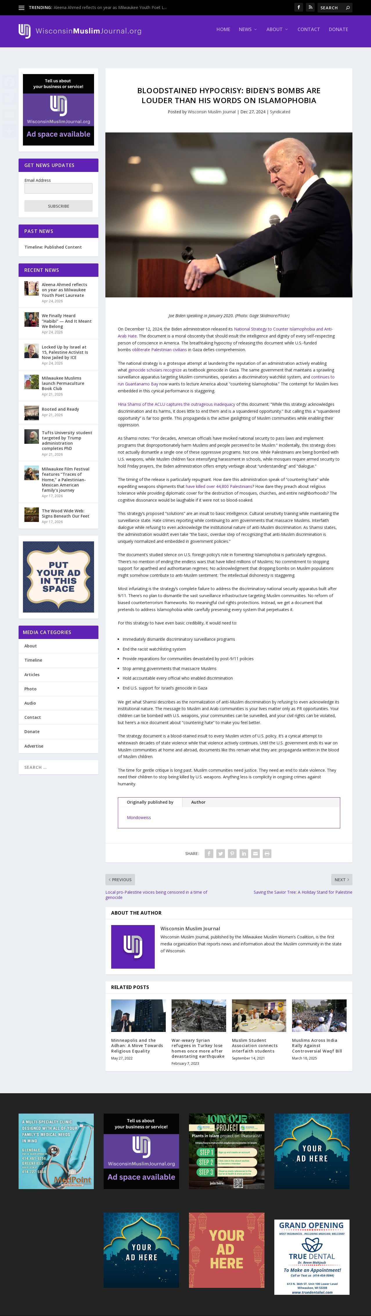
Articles (31, 669)
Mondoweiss (139, 812)
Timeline (33, 655)
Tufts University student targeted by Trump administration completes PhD (67, 435)
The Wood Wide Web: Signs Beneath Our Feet (65, 508)
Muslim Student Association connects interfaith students (255, 1040)
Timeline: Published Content (53, 242)
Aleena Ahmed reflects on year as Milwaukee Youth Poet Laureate (64, 284)
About (274, 34)
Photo (30, 683)
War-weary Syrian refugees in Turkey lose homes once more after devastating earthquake (198, 1043)
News (245, 34)
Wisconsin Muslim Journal (212, 106)
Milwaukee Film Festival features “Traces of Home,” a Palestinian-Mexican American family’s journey (65, 474)
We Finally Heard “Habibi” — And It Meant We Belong (67, 316)
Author (198, 797)
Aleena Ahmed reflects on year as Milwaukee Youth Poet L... (110, 7)
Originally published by (150, 797)
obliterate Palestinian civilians (159, 344)
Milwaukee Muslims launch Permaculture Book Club (63, 378)
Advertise (33, 741)
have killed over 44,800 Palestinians (219, 481)
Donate (338, 34)
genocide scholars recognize (155, 364)
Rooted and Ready (60, 404)
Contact (309, 34)
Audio (30, 698)
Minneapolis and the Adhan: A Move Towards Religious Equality (137, 1040)
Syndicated (280, 106)
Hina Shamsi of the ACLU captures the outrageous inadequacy (176, 399)
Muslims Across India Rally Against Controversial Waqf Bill (317, 1040)
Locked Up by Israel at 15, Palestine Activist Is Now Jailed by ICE (65, 347)
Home (223, 34)
